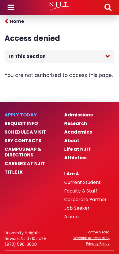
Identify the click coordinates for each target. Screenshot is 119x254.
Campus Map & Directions (23, 152)
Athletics (75, 158)
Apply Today (21, 115)
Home (17, 21)
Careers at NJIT (25, 163)
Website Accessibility (91, 238)
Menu (11, 7)
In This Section (27, 56)
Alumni (71, 217)
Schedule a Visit (25, 132)
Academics (78, 132)
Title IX (14, 172)
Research (75, 123)
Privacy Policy (98, 243)
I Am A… (73, 174)
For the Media (98, 232)
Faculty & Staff (80, 191)
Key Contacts (23, 141)
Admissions (78, 115)
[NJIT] (59, 6)
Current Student (82, 182)
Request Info (21, 123)
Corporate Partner (85, 200)
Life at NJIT (77, 149)
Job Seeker (77, 208)
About (71, 141)
